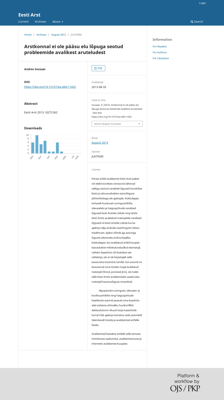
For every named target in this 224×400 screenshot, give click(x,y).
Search (197, 21)
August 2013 (58, 34)
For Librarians (161, 58)
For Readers (160, 46)
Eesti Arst (29, 14)
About (56, 21)
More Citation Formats (107, 124)
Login (202, 3)
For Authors (160, 52)
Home (28, 34)
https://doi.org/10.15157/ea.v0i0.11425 (50, 87)
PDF (99, 68)
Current (23, 21)
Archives (40, 21)
